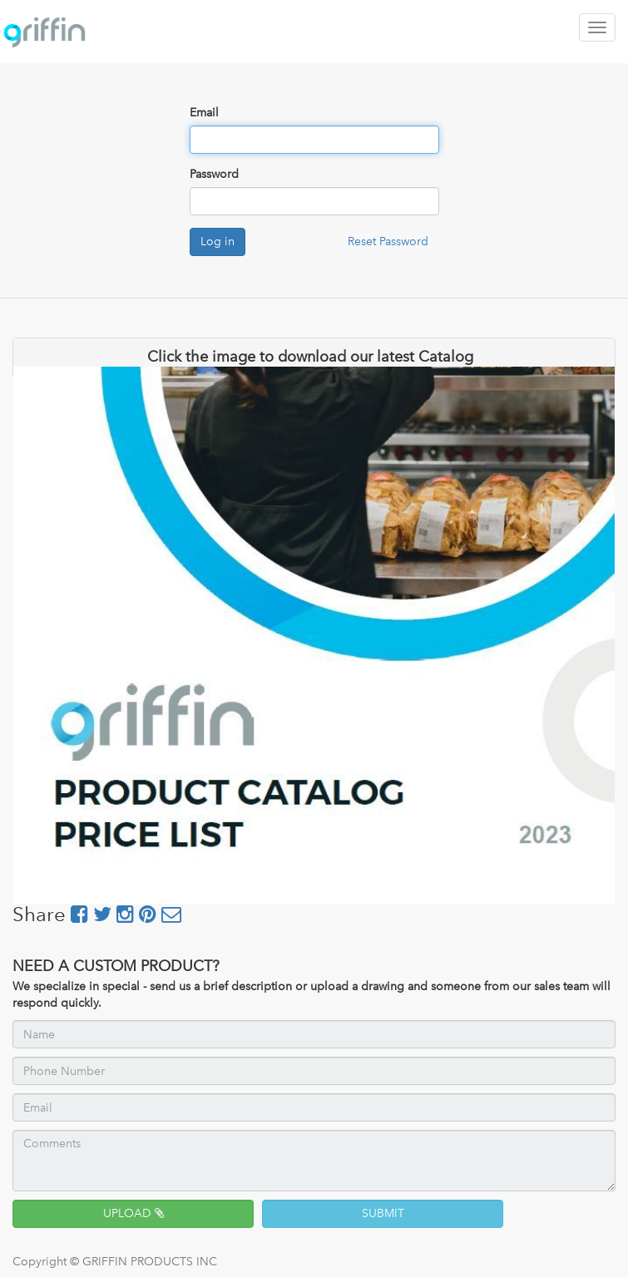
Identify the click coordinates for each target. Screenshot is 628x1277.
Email (204, 113)
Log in (217, 241)
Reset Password (388, 241)
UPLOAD (133, 1213)
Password (214, 174)
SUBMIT (383, 1213)
